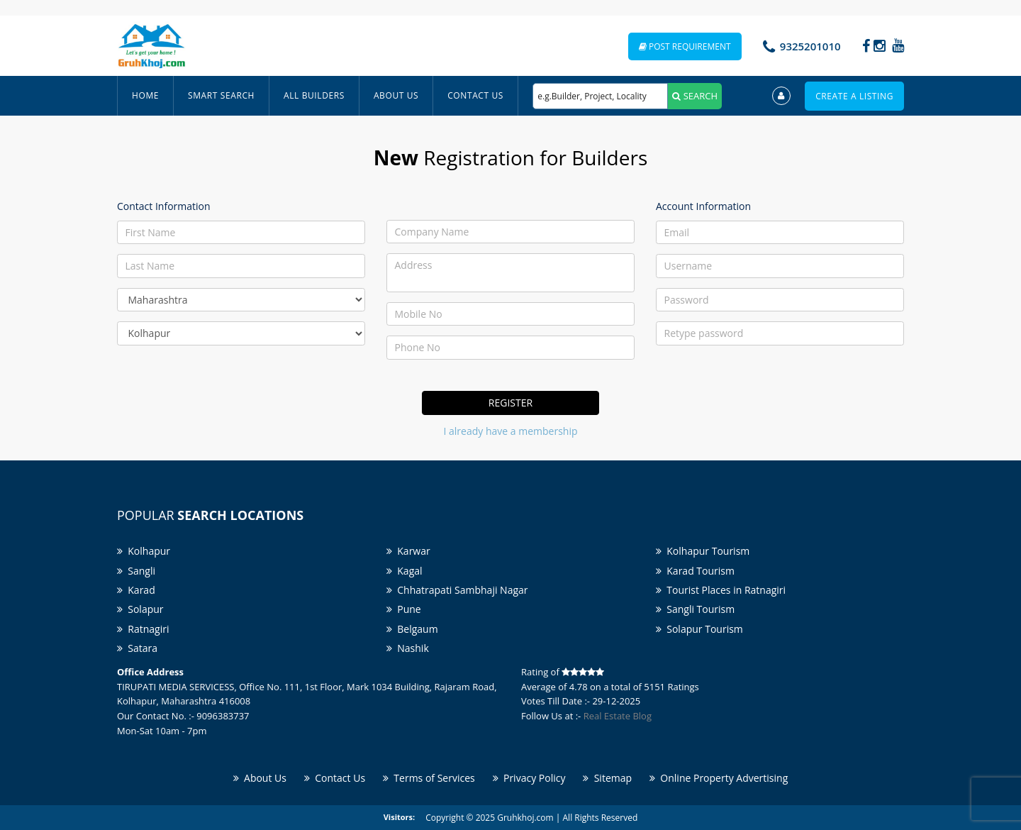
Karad (136, 590)
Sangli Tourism (695, 609)
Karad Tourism (695, 570)
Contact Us (475, 95)
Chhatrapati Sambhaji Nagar (457, 590)
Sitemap (607, 778)
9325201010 (810, 46)
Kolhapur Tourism (702, 551)
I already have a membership (511, 431)
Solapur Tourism (699, 629)
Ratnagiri (143, 629)
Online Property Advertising (718, 778)
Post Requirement (685, 46)
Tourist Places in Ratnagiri (721, 590)
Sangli (136, 570)
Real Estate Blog (618, 715)
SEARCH (695, 95)
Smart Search (221, 95)
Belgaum (412, 629)
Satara (137, 648)
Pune (403, 609)
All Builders (314, 95)
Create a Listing (854, 96)
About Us (396, 95)
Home (145, 95)
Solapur (140, 609)
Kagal (404, 570)
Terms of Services (429, 778)
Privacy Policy (529, 778)
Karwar (408, 551)
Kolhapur (143, 551)
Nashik (407, 648)
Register (510, 402)
